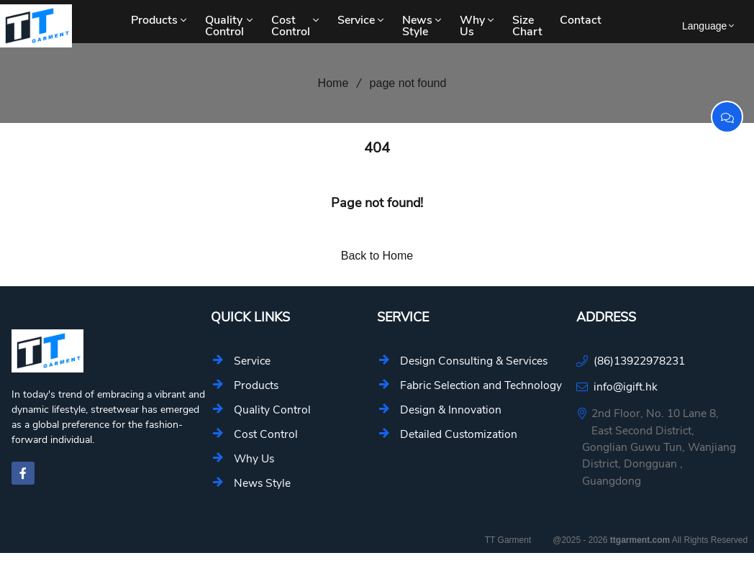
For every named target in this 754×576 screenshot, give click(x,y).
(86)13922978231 (639, 360)
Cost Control (296, 26)
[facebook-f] (23, 473)
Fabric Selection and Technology (481, 385)
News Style (423, 26)
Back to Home (377, 256)
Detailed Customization (458, 434)
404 (377, 147)
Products (160, 20)
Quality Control (230, 26)
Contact (580, 20)
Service (361, 20)
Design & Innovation (450, 409)
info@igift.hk (626, 386)
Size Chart (527, 26)
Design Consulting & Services (474, 360)
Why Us (478, 26)
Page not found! (377, 202)
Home (328, 83)
